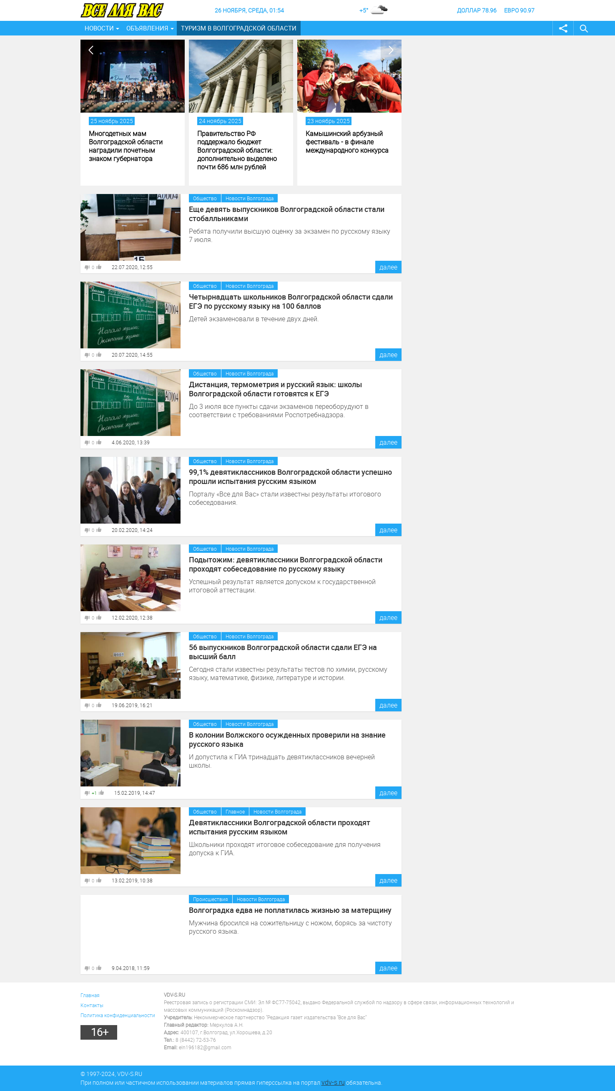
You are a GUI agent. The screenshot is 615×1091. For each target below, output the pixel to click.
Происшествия (210, 899)
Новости (99, 28)
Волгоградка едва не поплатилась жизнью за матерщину (290, 910)
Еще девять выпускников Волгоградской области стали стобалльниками (286, 213)
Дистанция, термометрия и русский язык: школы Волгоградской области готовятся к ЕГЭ (275, 388)
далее (388, 267)
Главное (235, 811)
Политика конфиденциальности (117, 1015)
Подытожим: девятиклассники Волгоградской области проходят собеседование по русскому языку (285, 564)
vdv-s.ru (333, 1082)
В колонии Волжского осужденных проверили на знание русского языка (287, 739)
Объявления (147, 28)
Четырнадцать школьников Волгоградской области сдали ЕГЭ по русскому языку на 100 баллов (291, 301)
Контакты (91, 1005)
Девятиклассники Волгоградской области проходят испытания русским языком (279, 827)
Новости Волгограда (250, 198)
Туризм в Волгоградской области (238, 28)
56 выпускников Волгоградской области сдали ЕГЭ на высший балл (283, 651)
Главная (90, 995)
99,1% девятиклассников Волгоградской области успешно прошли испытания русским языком (290, 476)
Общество (205, 198)
